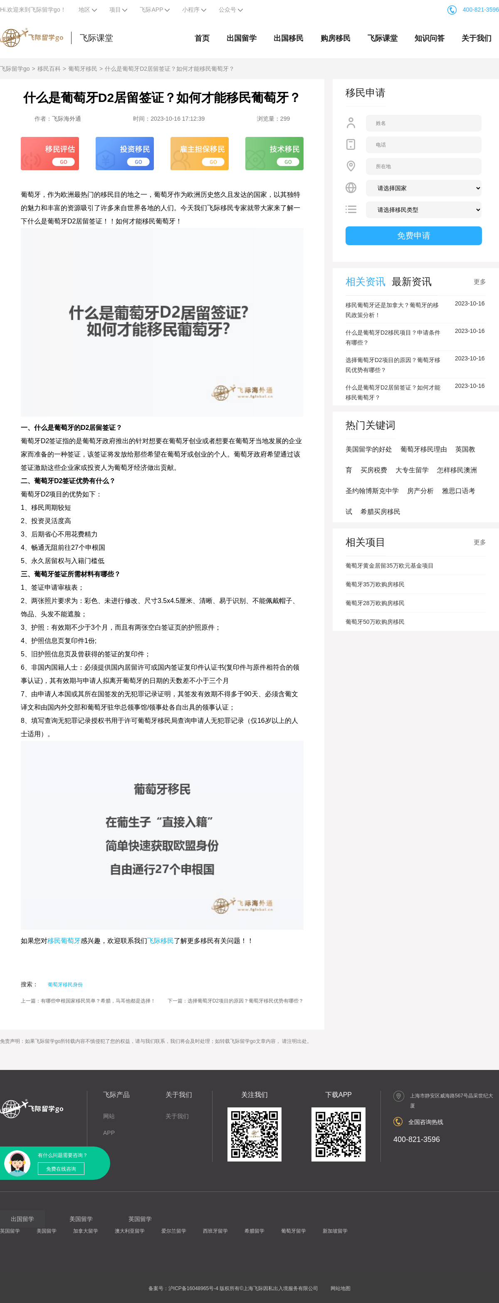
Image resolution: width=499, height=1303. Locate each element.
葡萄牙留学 (293, 1231)
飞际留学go (15, 68)
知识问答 (430, 38)
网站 (109, 1116)
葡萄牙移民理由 (423, 449)
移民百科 (49, 68)
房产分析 (420, 490)
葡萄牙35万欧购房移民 (375, 584)
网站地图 (341, 1288)
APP (109, 1132)
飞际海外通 (66, 118)
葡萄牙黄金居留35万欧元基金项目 (390, 565)
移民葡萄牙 (64, 940)
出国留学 (242, 38)
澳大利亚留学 (130, 1231)
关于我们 (477, 38)
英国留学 (10, 1231)
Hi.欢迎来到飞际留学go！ (33, 9)
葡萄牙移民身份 (65, 985)
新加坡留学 (335, 1231)
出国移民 (289, 38)
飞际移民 (160, 940)
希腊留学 (254, 1231)
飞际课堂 (96, 37)
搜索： (29, 984)
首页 (202, 38)
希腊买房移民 (380, 511)
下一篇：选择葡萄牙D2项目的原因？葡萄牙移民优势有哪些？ (236, 1001)
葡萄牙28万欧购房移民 (375, 603)
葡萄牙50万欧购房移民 (375, 621)
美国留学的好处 (369, 449)
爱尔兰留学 (173, 1231)
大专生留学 (412, 470)
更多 (480, 281)
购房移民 (336, 38)
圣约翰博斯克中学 (372, 490)
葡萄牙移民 (82, 68)
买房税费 (374, 470)
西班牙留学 (215, 1231)
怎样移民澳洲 (457, 470)
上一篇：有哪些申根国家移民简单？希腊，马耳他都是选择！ (88, 1001)
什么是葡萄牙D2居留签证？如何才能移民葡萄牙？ (170, 68)
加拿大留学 (85, 1231)
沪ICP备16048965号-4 (193, 1288)
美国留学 (47, 1231)
